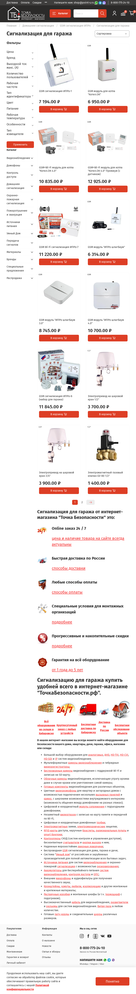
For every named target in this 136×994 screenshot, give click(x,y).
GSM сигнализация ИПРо (75, 25)
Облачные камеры (55, 778)
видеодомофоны (65, 790)
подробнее (62, 622)
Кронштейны (52, 886)
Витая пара (104, 906)
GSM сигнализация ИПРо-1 (55, 91)
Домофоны (13, 165)
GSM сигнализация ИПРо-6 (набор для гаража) (55, 398)
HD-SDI (48, 758)
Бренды (11, 259)
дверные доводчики (90, 846)
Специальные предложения (15, 268)
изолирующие (92, 886)
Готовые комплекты (56, 786)
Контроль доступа (12, 174)
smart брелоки (53, 834)
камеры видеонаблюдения (85, 762)
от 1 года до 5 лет (67, 670)
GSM (65, 850)
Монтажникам (14, 951)
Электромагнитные (56, 826)
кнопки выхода (91, 842)
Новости (46, 946)
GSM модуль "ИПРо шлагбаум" (106, 247)
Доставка (12, 2)
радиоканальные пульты (111, 830)
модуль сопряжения (91, 806)
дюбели (76, 886)
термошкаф (112, 894)
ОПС (96, 874)
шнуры (98, 914)
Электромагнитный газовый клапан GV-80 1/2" (105, 474)
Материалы (14, 252)
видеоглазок (68, 814)
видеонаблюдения (95, 862)
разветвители (119, 902)
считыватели (71, 842)
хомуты (65, 886)
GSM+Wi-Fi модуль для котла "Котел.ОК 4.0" (56, 169)
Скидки (37, 2)
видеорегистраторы (56, 766)
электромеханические (91, 826)
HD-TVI (115, 754)
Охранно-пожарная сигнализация (15, 199)
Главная (12, 25)
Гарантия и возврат (18, 957)
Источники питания (56, 862)
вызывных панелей (108, 794)
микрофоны (63, 878)
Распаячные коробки (57, 894)
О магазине (48, 940)
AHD (106, 754)
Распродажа (14, 278)
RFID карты (51, 830)
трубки (100, 822)
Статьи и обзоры (51, 951)
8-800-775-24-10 (120, 2)
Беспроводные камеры (58, 770)
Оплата (25, 2)
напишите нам (91, 960)
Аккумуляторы (53, 870)
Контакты (47, 935)
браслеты (88, 830)
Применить (20, 144)
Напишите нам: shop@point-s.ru (74, 2)
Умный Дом (14, 233)
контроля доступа (79, 874)
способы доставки (68, 568)
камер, (48, 798)
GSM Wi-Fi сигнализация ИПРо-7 (58, 247)
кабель (76, 902)
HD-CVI (124, 754)
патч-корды (62, 914)
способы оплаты (67, 592)
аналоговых (95, 754)
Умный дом (63, 854)
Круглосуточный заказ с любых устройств (67, 729)
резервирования (107, 866)
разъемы (52, 906)
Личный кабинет (16, 962)
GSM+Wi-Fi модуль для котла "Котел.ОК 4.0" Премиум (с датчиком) (105, 171)
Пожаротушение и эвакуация (17, 212)
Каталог (60, 13)
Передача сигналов (13, 242)
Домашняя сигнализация (38, 25)
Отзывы (46, 957)
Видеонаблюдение (18, 158)
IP (56, 758)
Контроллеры (52, 838)
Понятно (112, 981)
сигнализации (66, 866)
